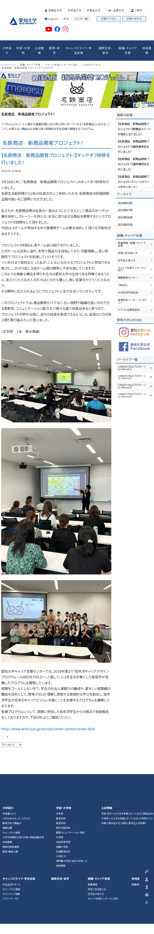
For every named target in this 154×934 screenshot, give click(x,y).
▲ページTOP (147, 725)
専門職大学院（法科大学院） (70, 818)
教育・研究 (54, 49)
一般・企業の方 (115, 10)
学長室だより (9, 770)
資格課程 (60, 823)
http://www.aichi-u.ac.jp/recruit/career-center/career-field (43, 687)
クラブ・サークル (11, 855)
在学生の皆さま (126, 254)
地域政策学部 (63, 799)
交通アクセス (108, 18)
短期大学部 (62, 804)
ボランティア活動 (11, 851)
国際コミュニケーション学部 (70, 789)
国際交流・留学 (105, 49)
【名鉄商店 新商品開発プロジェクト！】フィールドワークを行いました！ (134, 174)
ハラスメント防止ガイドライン (115, 896)
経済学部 (60, 775)
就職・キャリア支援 (128, 49)
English (53, 18)
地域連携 (146, 49)
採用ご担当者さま (127, 247)
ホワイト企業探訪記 (128, 302)
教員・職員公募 (10, 808)
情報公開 (7, 785)
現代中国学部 (63, 785)
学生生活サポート (12, 841)
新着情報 (92, 841)
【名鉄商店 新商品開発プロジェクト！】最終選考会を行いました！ (133, 142)
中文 (66, 18)
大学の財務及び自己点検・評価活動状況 (23, 794)
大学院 (59, 813)
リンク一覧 (81, 18)
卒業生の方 (94, 10)
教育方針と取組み (12, 780)
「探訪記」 (122, 278)
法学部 (59, 770)
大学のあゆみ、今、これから (16, 775)
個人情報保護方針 (87, 896)
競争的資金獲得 (11, 804)
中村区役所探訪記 (127, 285)
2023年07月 (124, 207)
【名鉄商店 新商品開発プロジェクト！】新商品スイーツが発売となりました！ (135, 126)
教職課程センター (127, 271)
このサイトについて (64, 896)
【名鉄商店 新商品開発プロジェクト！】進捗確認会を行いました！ (133, 158)
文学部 (59, 794)
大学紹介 (7, 49)
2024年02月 (124, 200)
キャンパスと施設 (11, 789)
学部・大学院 (23, 49)
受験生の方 (55, 10)
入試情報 (39, 49)
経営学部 (60, 780)
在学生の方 (74, 10)
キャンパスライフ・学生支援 (79, 49)
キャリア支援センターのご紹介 (103, 855)
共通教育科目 (63, 808)
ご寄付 (138, 10)
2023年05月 (124, 220)
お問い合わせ (134, 18)
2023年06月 (124, 214)
